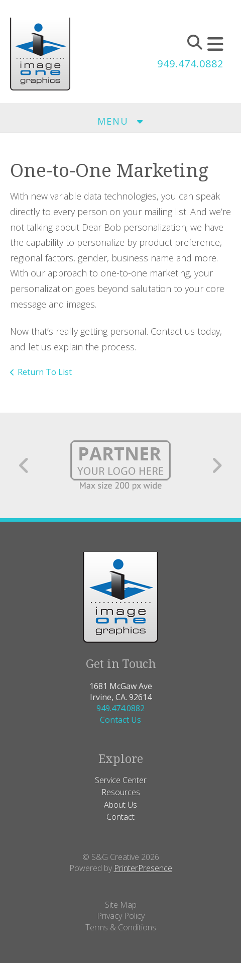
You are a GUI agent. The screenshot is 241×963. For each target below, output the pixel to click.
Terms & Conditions (120, 927)
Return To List (45, 371)
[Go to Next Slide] (216, 465)
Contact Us (120, 719)
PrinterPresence (143, 868)
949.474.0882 (190, 63)
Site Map (121, 904)
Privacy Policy (121, 915)
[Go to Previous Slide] (24, 465)
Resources (120, 792)
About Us (120, 804)
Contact (120, 816)
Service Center (121, 780)
